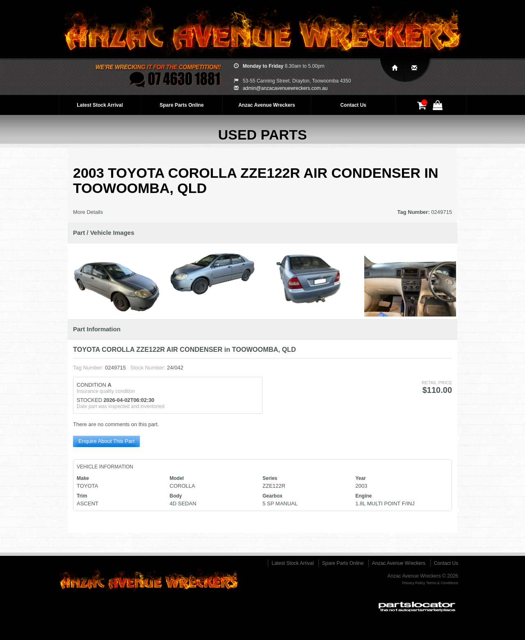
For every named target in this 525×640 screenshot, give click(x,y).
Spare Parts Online (181, 105)
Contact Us (353, 105)
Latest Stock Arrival (100, 105)
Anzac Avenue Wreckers (266, 105)
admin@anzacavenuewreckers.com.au (285, 88)
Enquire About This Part (106, 441)
